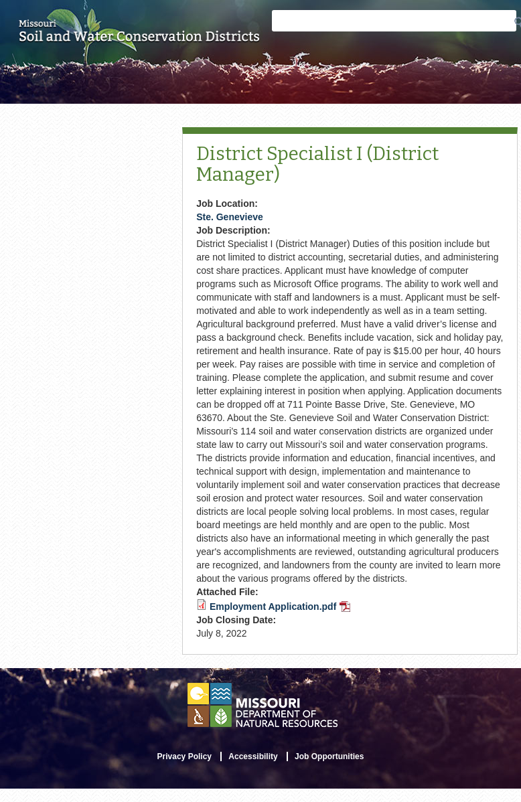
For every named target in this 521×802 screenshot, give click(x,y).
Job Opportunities (329, 756)
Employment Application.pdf (280, 606)
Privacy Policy (184, 756)
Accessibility (252, 756)
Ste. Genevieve (229, 217)
